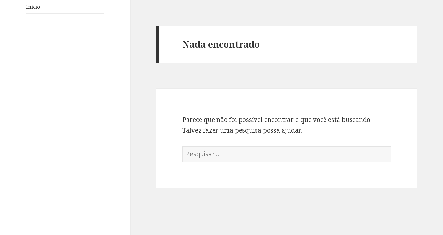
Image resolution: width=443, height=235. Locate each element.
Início (33, 6)
